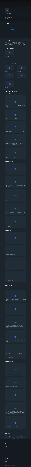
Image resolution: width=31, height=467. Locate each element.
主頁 (25, 426)
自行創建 (6, 18)
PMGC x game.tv (7, 453)
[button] (15, 438)
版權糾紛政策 (6, 461)
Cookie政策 (6, 457)
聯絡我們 (6, 446)
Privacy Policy (6, 458)
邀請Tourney (16, 299)
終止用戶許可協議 (7, 462)
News (5, 451)
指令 (5, 450)
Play (5, 443)
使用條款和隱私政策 (7, 455)
